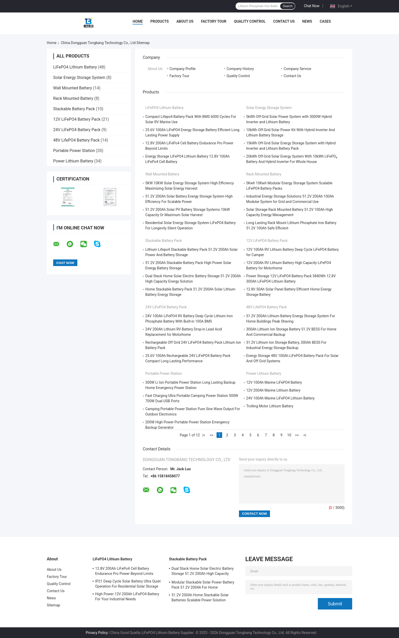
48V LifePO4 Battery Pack (76, 140)
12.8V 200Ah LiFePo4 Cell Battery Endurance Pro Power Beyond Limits (124, 571)
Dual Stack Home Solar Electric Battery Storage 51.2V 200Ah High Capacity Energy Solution (203, 571)
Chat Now (311, 6)
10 (289, 435)
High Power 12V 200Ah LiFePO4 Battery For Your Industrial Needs (127, 596)
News (307, 21)
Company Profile (182, 69)
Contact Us (283, 21)
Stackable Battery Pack (74, 108)
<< (211, 435)
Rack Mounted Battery (73, 98)
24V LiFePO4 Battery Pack (77, 129)
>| (304, 435)
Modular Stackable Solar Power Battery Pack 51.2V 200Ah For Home (203, 584)
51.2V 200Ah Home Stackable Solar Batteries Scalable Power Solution (200, 597)
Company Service (297, 69)
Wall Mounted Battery (72, 88)
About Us (184, 21)
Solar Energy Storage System (79, 77)
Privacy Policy (97, 633)
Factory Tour (213, 21)
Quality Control (250, 21)
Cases (325, 21)
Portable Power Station (74, 150)
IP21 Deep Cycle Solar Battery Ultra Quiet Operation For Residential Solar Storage (128, 583)
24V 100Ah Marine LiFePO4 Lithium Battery (280, 398)
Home (138, 21)
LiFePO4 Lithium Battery (75, 67)
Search (287, 6)
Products (159, 21)
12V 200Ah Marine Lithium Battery (273, 390)
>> (297, 435)
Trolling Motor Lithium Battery (269, 406)
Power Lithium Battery (73, 161)
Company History (240, 69)
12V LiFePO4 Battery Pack (77, 119)
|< (204, 435)
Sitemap (53, 605)
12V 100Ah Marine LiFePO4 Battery (274, 382)
